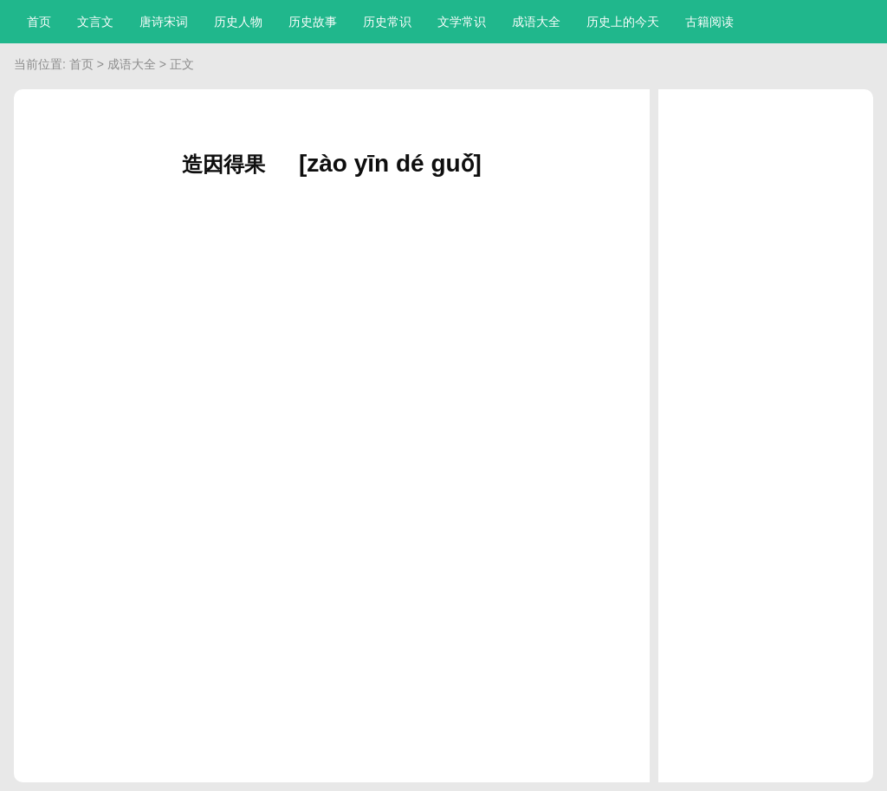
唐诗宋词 (163, 22)
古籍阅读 (709, 22)
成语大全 (536, 22)
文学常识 (461, 22)
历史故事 (312, 22)
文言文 (95, 22)
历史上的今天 (622, 22)
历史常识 (387, 22)
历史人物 (238, 22)
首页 (39, 22)
